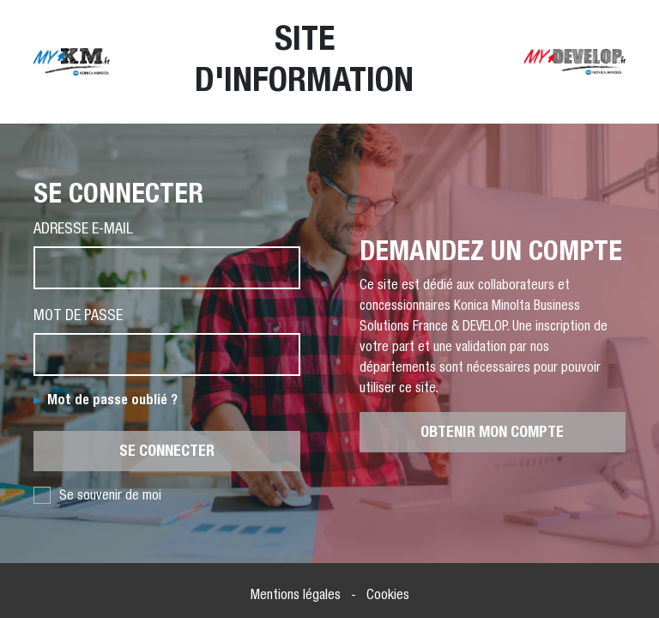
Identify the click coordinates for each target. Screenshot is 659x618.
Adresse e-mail (83, 228)
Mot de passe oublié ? (112, 399)
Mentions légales (296, 594)
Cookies (387, 594)
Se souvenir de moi (97, 495)
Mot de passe (78, 315)
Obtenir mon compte (492, 431)
